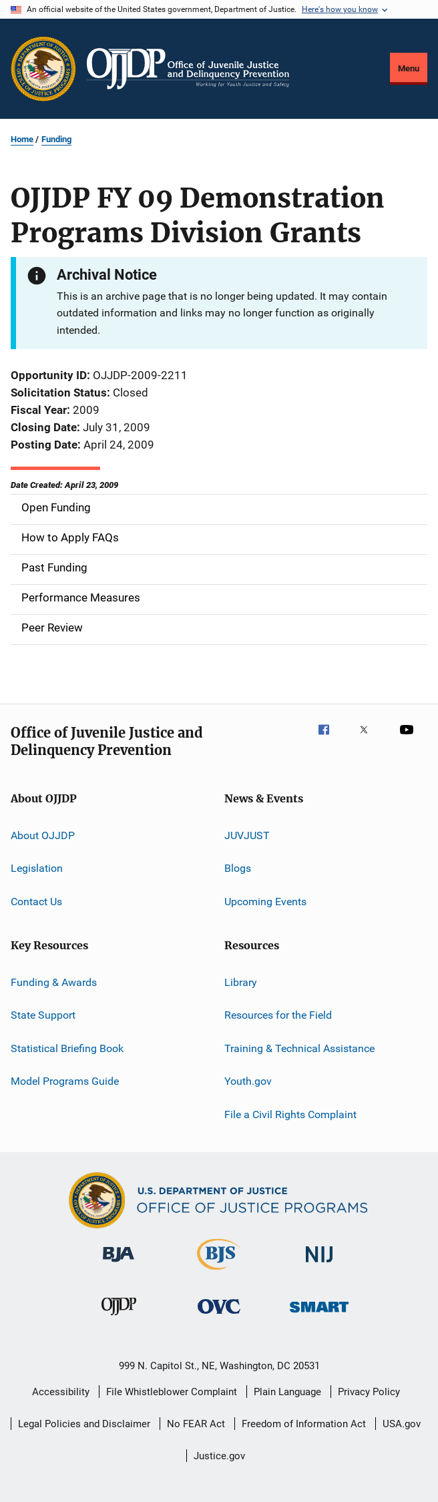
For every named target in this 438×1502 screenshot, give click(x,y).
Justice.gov (219, 1456)
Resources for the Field (278, 1015)
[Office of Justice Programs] (43, 68)
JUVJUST (247, 835)
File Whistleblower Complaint (171, 1392)
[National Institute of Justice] (319, 1264)
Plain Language (287, 1392)
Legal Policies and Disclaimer (84, 1424)
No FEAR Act (196, 1424)
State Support (43, 1015)
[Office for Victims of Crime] (219, 1316)
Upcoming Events (265, 901)
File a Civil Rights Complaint (290, 1113)
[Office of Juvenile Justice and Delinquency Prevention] (118, 1317)
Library (240, 982)
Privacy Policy (369, 1392)
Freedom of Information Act (304, 1424)
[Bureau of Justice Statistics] (218, 1272)
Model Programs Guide (65, 1081)
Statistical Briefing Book (67, 1048)
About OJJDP (43, 835)
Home (22, 139)
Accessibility (60, 1392)
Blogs (237, 868)
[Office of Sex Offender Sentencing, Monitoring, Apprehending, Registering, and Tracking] (319, 1314)
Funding (56, 139)
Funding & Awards (54, 982)
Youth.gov (248, 1081)
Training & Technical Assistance (299, 1048)
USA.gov (402, 1424)
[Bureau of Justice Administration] (118, 1264)
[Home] (188, 69)
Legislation (37, 868)
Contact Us (36, 901)
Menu (408, 68)
